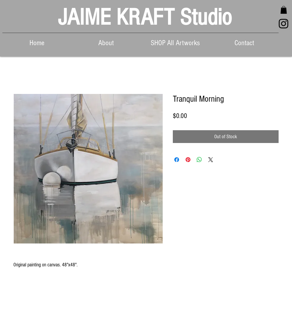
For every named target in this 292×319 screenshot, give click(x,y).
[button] (283, 10)
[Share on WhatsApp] (199, 159)
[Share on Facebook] (176, 159)
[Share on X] (210, 159)
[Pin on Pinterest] (188, 159)
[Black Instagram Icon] (283, 23)
